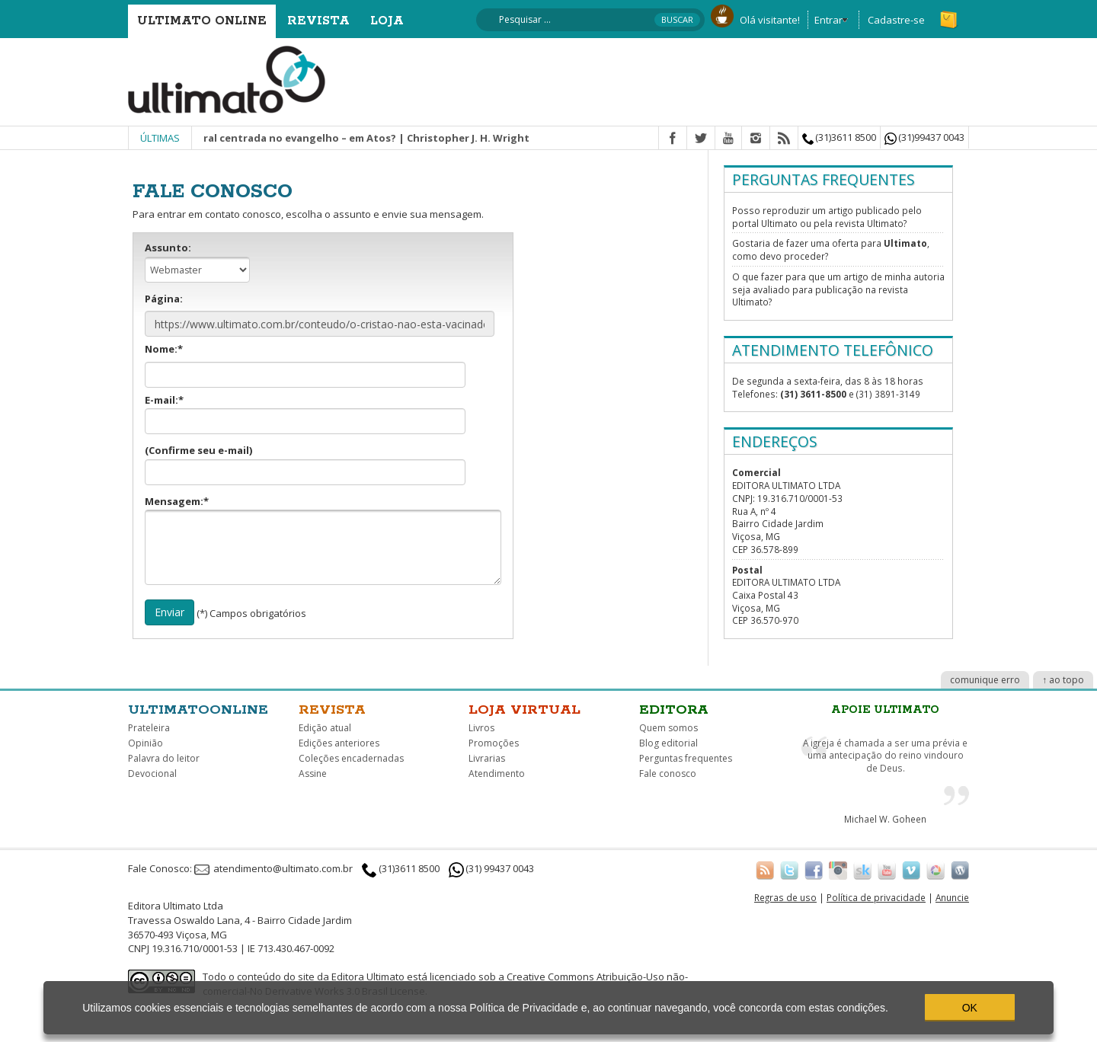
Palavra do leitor (164, 758)
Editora (673, 710)
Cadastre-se (896, 20)
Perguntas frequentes (685, 758)
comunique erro (985, 679)
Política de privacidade (876, 897)
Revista (318, 21)
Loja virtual (524, 710)
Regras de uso (785, 897)
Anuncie (952, 897)
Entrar (828, 20)
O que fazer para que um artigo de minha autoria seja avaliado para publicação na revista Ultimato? (838, 289)
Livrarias (487, 758)
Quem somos (668, 727)
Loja (387, 21)
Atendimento (497, 773)
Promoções (494, 743)
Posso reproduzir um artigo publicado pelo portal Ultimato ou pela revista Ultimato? (827, 216)
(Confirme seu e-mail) (305, 464)
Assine (313, 773)
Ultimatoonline (198, 710)
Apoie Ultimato (885, 710)
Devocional (152, 773)
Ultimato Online (202, 21)
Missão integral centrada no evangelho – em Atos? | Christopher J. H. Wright (345, 138)
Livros (481, 727)
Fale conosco (667, 773)
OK (969, 1008)
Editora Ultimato (368, 976)
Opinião (145, 743)
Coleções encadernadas (351, 758)
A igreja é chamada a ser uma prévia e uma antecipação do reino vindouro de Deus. (885, 755)
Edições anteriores (339, 743)
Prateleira (149, 727)
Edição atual (325, 727)
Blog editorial (668, 743)
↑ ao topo (1063, 679)
